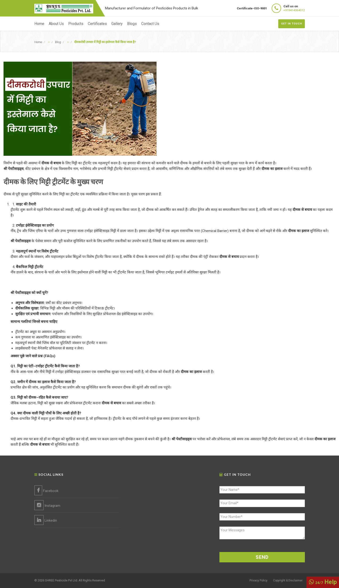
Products (75, 23)
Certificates (97, 23)
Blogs (132, 23)
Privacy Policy (258, 580)
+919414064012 (294, 10)
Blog (58, 42)
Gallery (117, 23)
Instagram (47, 505)
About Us (56, 23)
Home (39, 23)
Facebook (46, 490)
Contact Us (150, 23)
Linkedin (45, 520)
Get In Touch (291, 23)
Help (323, 582)
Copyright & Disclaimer (288, 580)
